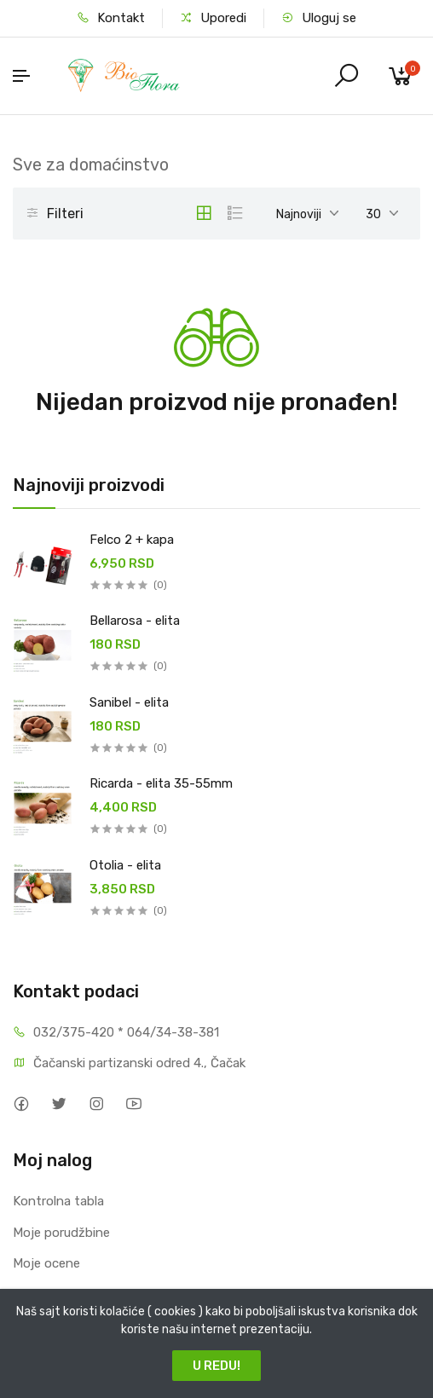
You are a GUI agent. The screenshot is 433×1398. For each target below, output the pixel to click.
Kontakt (111, 18)
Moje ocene (46, 1263)
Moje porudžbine (61, 1232)
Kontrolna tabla (58, 1201)
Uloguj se (318, 18)
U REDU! (216, 1365)
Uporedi (213, 18)
